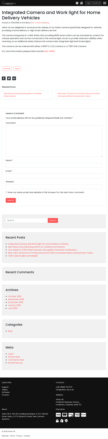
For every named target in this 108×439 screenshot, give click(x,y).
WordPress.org (15, 362)
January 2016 (14, 305)
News (17, 68)
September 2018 (16, 299)
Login (88, 3)
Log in (10, 353)
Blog (47, 22)
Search (52, 220)
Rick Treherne (37, 22)
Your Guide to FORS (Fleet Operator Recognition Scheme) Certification (42, 249)
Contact (5, 395)
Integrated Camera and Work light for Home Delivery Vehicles (38, 243)
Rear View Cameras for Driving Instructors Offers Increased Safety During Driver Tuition (50, 252)
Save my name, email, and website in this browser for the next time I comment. (46, 192)
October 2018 (14, 296)
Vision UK (8, 3)
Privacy (19, 436)
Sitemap (5, 436)
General (6, 68)
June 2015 (12, 308)
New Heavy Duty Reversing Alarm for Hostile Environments (36, 246)
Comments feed (16, 359)
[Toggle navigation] (104, 3)
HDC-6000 (49, 51)
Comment (11, 122)
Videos (5, 389)
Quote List (96, 3)
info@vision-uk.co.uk (65, 389)
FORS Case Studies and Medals (23, 255)
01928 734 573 (66, 387)
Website (10, 181)
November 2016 (15, 302)
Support (5, 387)
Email (8, 171)
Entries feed (14, 356)
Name (9, 160)
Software (6, 392)
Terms (12, 436)
